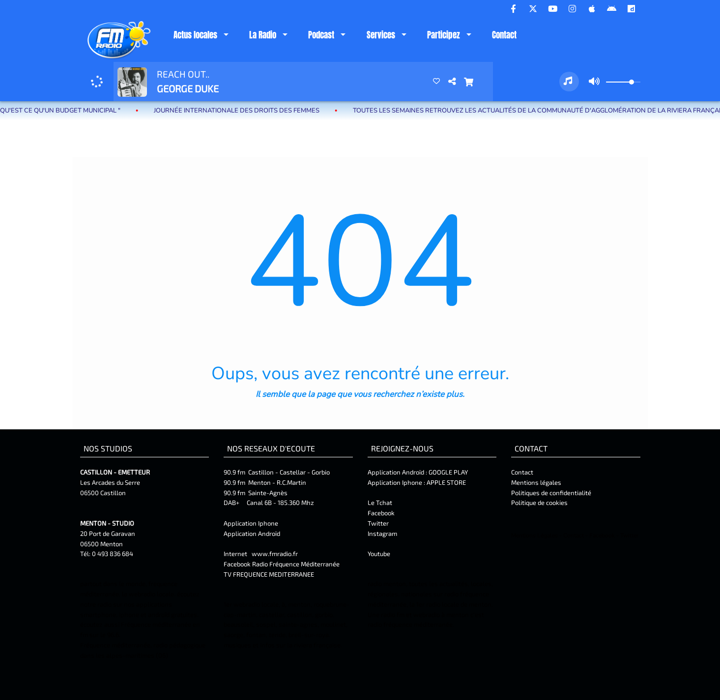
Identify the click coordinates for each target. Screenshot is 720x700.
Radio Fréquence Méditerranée (296, 564)
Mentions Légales (534, 535)
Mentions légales (536, 482)
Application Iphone (252, 523)
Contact (504, 34)
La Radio (262, 34)
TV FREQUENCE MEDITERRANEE (269, 574)
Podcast (321, 34)
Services (381, 34)
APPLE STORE (446, 482)
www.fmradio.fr (275, 554)
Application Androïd (252, 533)
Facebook (381, 513)
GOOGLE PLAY (447, 472)
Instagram (382, 533)
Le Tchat (380, 502)
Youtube (379, 554)
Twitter (378, 523)
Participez (443, 34)
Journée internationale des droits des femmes (251, 110)
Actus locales (195, 34)
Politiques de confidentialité (551, 493)
